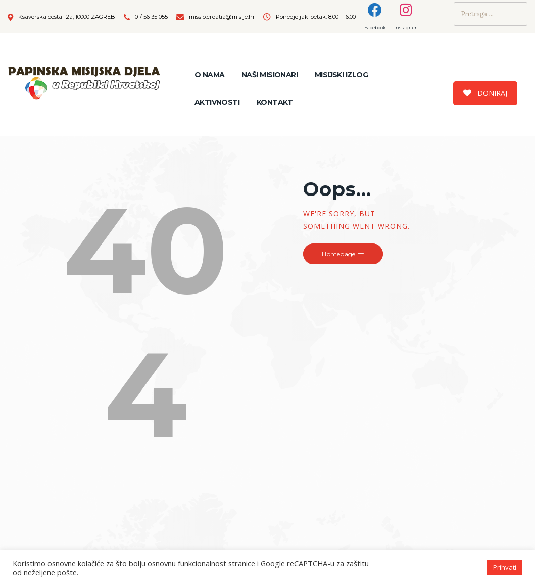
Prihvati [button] (504, 567)
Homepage (338, 254)
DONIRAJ (485, 93)
